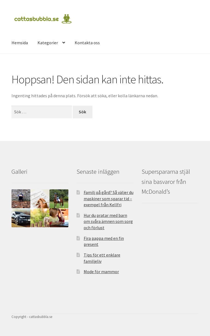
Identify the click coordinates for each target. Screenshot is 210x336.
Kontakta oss (87, 42)
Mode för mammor (101, 271)
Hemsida (19, 42)
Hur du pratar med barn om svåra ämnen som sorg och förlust (108, 221)
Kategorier (47, 42)
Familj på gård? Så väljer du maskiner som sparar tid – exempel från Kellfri (108, 198)
